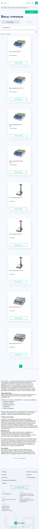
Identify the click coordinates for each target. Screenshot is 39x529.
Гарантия (4, 483)
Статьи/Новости (30, 477)
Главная (4, 472)
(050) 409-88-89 (6, 506)
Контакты (28, 474)
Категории (29, 22)
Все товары (10, 22)
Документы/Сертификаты (9, 480)
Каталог (4, 474)
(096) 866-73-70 (5, 507)
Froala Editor (22, 458)
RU (26, 3)
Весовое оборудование (22, 7)
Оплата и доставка (31, 472)
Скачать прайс (19, 487)
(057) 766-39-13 (5, 509)
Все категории (11, 7)
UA (29, 3)
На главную (4, 7)
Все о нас (4, 477)
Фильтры (31, 12)
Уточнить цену (18, 63)
